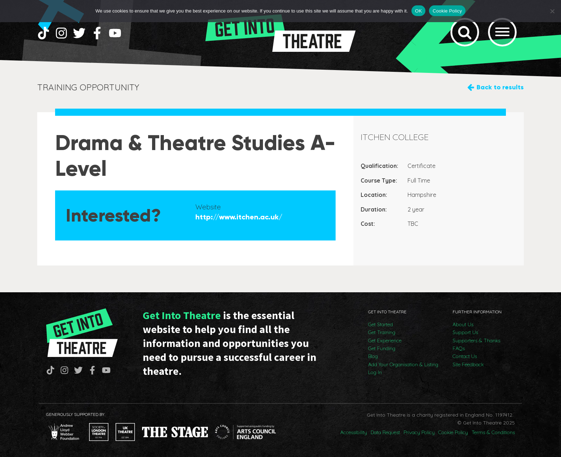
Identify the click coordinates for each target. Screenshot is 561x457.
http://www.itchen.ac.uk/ (238, 217)
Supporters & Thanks (476, 340)
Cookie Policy (453, 432)
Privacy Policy (419, 432)
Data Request (385, 432)
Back (500, 87)
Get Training (381, 332)
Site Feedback (468, 364)
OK (418, 11)
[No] (552, 11)
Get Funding (381, 348)
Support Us (465, 332)
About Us (463, 324)
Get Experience (384, 340)
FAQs (459, 348)
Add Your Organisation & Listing (403, 364)
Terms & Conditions (493, 432)
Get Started (380, 324)
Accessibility (353, 432)
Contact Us (465, 356)
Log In (375, 372)
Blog (373, 356)
